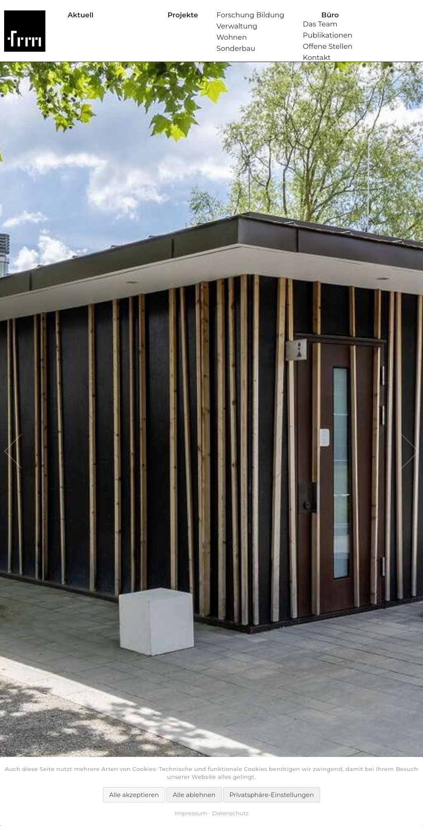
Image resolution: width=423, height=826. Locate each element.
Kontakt (317, 57)
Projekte (182, 15)
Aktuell (81, 15)
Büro (330, 15)
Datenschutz (230, 813)
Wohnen (231, 37)
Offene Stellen (327, 46)
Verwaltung (236, 26)
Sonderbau (235, 48)
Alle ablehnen (194, 795)
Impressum (190, 813)
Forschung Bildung (250, 15)
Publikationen (327, 35)
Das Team (320, 24)
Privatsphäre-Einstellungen (271, 795)
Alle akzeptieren (134, 795)
